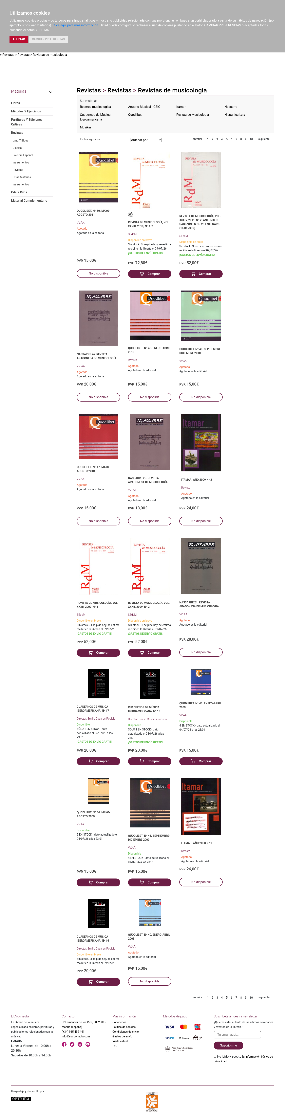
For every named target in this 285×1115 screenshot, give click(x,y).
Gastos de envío (122, 1036)
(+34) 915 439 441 (73, 1031)
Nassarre (231, 107)
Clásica (17, 147)
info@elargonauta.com (76, 1036)
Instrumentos (21, 162)
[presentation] (244, 1073)
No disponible (98, 273)
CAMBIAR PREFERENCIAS (48, 39)
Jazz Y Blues (20, 140)
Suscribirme (228, 1045)
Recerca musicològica (95, 107)
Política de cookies (124, 1027)
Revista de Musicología (192, 115)
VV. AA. (81, 366)
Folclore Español (23, 155)
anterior (197, 139)
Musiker (85, 127)
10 (251, 139)
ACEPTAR (19, 39)
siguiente (264, 139)
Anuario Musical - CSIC (144, 107)
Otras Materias (22, 177)
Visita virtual (120, 1041)
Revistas (8, 55)
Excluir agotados (90, 139)
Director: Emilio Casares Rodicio (96, 718)
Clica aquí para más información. (76, 25)
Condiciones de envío (125, 1031)
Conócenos (119, 1022)
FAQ (114, 1046)
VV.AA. (81, 222)
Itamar (180, 107)
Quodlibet (135, 115)
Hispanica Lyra (235, 115)
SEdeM (132, 234)
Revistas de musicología (50, 55)
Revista (132, 360)
